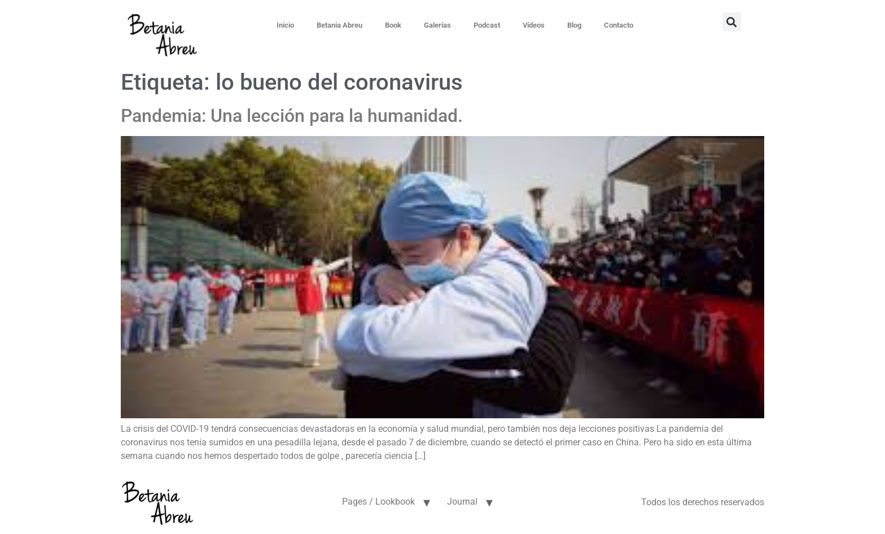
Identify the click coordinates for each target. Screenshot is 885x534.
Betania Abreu (339, 25)
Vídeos (534, 25)
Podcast (487, 25)
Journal (462, 501)
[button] (731, 21)
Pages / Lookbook (378, 501)
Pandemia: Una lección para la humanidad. (292, 115)
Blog (574, 25)
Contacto (618, 25)
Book (393, 25)
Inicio (285, 25)
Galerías (437, 25)
